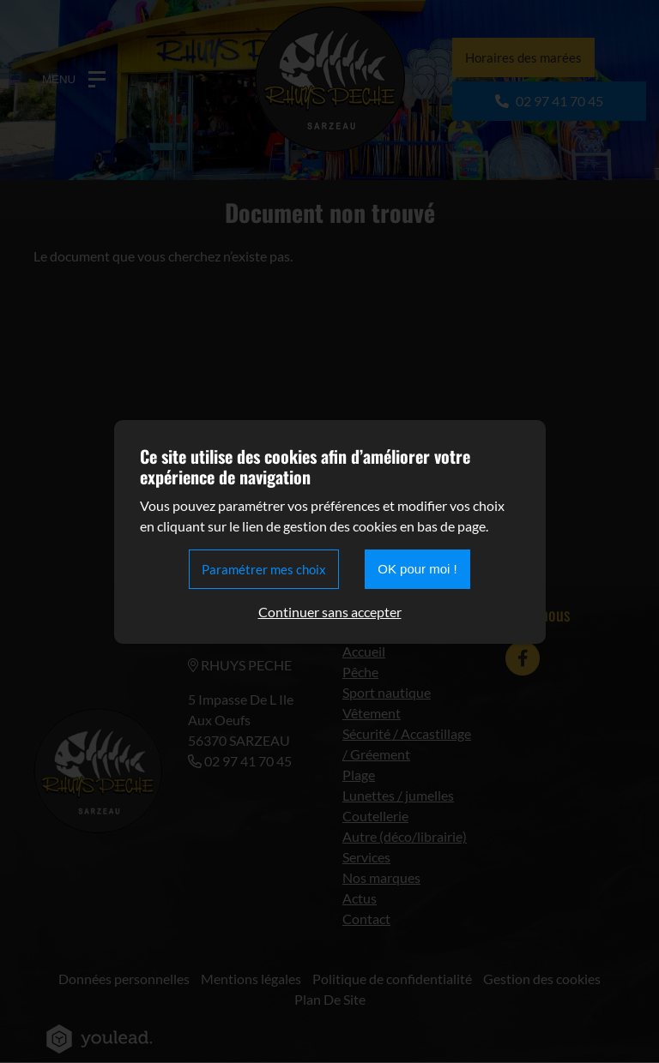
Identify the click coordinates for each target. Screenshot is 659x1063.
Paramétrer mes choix (264, 569)
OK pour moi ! (417, 569)
